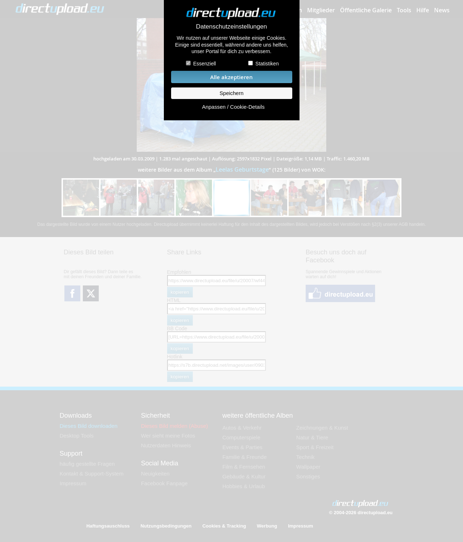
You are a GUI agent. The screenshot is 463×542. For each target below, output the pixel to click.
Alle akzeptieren (231, 77)
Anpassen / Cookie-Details (233, 107)
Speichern (231, 93)
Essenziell (204, 63)
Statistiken (267, 63)
